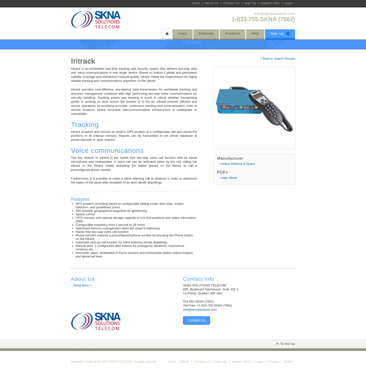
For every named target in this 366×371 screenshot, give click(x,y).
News (196, 3)
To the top (285, 344)
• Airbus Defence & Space (237, 164)
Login (289, 3)
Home (172, 361)
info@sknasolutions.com (274, 14)
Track (182, 33)
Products (232, 33)
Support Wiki (270, 3)
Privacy (273, 361)
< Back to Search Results (277, 58)
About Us (211, 3)
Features (206, 33)
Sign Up (250, 3)
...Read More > (81, 285)
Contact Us (232, 3)
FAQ (255, 33)
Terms (288, 361)
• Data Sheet (228, 178)
